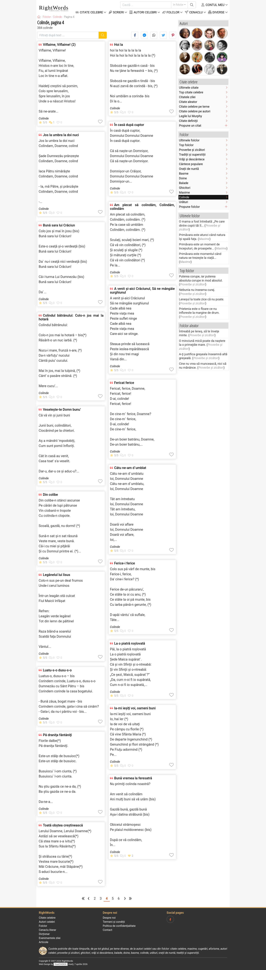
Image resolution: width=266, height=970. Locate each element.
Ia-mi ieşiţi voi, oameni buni (135, 708)
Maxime (184, 192)
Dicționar (44, 934)
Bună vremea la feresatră (133, 778)
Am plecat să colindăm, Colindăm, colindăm (142, 207)
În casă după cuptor (129, 125)
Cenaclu (194, 12)
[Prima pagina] (83, 899)
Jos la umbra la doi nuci (61, 135)
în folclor (178, 4)
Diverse (216, 12)
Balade (183, 183)
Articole (43, 942)
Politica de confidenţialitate (119, 925)
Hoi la (118, 45)
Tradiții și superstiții (192, 154)
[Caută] (145, 4)
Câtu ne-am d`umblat (130, 468)
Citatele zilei (187, 97)
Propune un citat (190, 125)
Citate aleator (188, 102)
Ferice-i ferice (124, 563)
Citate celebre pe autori (194, 111)
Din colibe (50, 495)
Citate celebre (47, 917)
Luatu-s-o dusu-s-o (57, 670)
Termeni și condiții (114, 921)
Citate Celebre (89, 12)
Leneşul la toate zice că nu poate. (201, 299)
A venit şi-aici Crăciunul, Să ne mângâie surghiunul (142, 290)
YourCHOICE (60, 964)
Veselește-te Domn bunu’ (62, 409)
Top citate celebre (191, 92)
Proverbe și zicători (192, 150)
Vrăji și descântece (192, 159)
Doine (183, 178)
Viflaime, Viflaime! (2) (59, 45)
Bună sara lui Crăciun (59, 225)
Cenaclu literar (47, 930)
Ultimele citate (188, 87)
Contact (107, 930)
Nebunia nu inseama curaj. (197, 290)
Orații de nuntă (189, 169)
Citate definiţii (188, 121)
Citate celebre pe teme (194, 106)
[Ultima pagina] (130, 899)
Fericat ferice (124, 383)
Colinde (44, 118)
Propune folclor (189, 206)
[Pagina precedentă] (88, 899)
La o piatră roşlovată (129, 643)
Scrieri (116, 12)
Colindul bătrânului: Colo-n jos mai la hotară (71, 317)
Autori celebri (143, 12)
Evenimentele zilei (49, 938)
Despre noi (109, 917)
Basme (183, 173)
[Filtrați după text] (68, 35)
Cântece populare (191, 164)
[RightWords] (39, 16)
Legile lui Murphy (190, 116)
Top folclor (186, 145)
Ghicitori (184, 187)
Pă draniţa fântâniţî (57, 735)
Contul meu (212, 5)
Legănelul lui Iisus (56, 575)
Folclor (170, 12)
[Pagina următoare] (124, 899)
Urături (183, 202)
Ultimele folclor (189, 140)
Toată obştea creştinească (63, 825)
